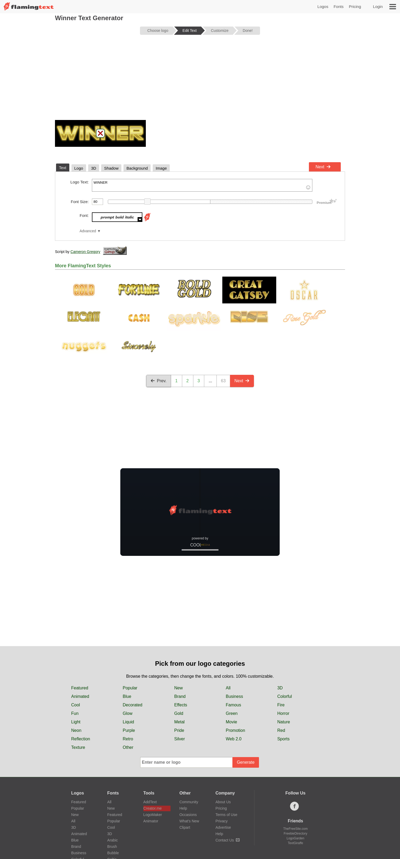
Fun (75, 713)
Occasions (188, 815)
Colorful (284, 696)
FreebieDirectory (295, 833)
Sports (283, 739)
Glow (127, 713)
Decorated (132, 705)
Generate (246, 762)
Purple (129, 730)
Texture (78, 747)
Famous (233, 705)
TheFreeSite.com (295, 829)
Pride (179, 730)
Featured (79, 688)
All (228, 688)
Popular (130, 688)
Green (231, 713)
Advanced (87, 231)
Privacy (221, 821)
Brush (112, 846)
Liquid (128, 722)
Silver (179, 739)
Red (281, 730)
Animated (80, 696)
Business (234, 696)
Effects (180, 705)
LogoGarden (295, 838)
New (178, 688)
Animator (150, 821)
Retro (128, 739)
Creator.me (152, 808)
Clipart (184, 827)
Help (183, 808)
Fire (281, 705)
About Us (223, 802)
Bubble (113, 853)
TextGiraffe (295, 843)
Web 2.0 (233, 739)
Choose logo (157, 30)
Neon (76, 730)
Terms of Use (226, 815)
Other (128, 747)
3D (280, 688)
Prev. (159, 381)
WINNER (202, 185)
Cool (75, 705)
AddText (150, 802)
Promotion (235, 730)
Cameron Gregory (85, 252)
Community (188, 802)
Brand (180, 696)
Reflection (80, 739)
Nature (283, 722)
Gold (178, 713)
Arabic (112, 840)
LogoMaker (152, 815)
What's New (189, 821)
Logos (322, 6)
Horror (283, 713)
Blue (127, 696)
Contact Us (227, 840)
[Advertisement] (200, 80)
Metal (179, 722)
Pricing (355, 6)
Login (378, 6)
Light (75, 722)
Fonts (339, 6)
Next (323, 167)
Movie (231, 722)
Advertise (223, 827)
